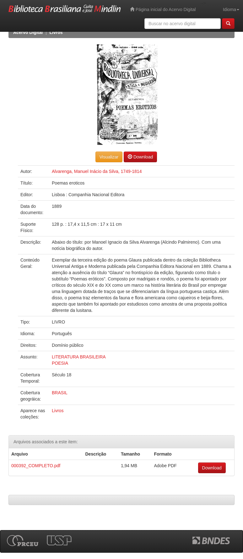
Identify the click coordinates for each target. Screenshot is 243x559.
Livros (56, 32)
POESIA (60, 363)
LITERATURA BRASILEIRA (79, 356)
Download (140, 156)
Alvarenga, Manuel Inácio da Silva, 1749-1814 (97, 171)
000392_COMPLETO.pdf (35, 465)
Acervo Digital (28, 32)
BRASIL (60, 392)
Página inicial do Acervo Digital (163, 9)
